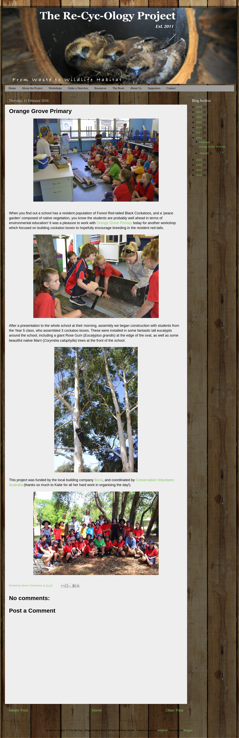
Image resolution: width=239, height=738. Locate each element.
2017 (199, 132)
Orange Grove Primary (114, 223)
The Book (118, 88)
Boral (98, 480)
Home (12, 88)
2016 (199, 137)
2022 (199, 117)
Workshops (55, 88)
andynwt (162, 730)
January (204, 153)
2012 (199, 175)
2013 (199, 169)
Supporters (154, 88)
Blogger (188, 730)
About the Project (32, 88)
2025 (199, 106)
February (205, 142)
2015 (199, 159)
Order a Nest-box (78, 88)
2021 (199, 122)
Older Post (174, 710)
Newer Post (18, 710)
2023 (199, 111)
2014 (199, 164)
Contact (171, 88)
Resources (100, 88)
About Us (136, 88)
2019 (199, 127)
